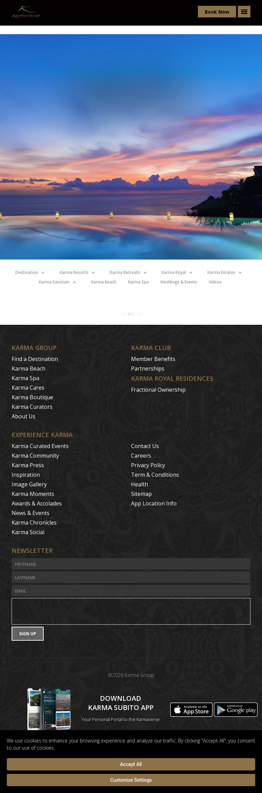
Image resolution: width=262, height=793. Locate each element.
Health (139, 484)
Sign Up (27, 634)
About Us (23, 416)
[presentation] (131, 611)
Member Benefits (153, 359)
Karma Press (28, 465)
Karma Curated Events (40, 446)
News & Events (30, 513)
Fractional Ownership (158, 389)
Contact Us (145, 446)
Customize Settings (131, 780)
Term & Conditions (155, 474)
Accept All (131, 764)
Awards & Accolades (37, 503)
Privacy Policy (148, 465)
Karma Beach (28, 368)
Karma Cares (28, 387)
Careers (141, 455)
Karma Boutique (32, 397)
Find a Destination (35, 359)
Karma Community (35, 455)
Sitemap (141, 494)
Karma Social (28, 532)
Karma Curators (32, 407)
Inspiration (26, 474)
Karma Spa (25, 378)
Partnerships (147, 368)
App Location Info (154, 503)
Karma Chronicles (34, 522)
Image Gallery (29, 484)
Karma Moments (33, 494)
